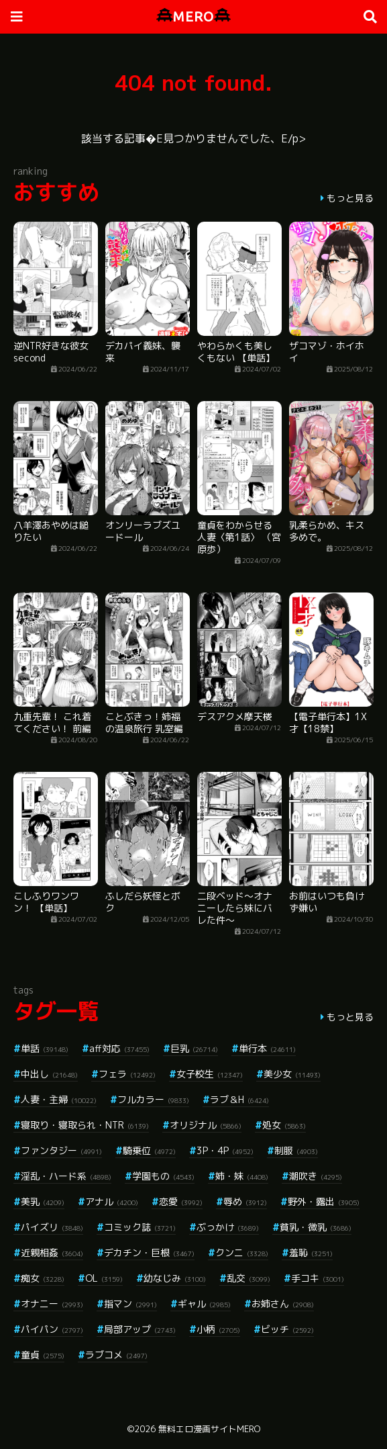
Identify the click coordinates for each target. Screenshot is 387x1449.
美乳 (42, 1201)
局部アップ (140, 1329)
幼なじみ (175, 1278)
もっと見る (350, 197)
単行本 (267, 1048)
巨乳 (194, 1048)
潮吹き (315, 1176)
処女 (284, 1124)
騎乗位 (149, 1150)
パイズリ (52, 1227)
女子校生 (209, 1073)
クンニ (241, 1252)
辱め (245, 1201)
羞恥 (311, 1252)
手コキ (317, 1278)
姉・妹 (241, 1176)
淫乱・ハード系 (66, 1176)
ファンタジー (61, 1150)
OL (104, 1278)
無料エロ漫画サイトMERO (209, 1429)
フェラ (127, 1073)
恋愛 (181, 1201)
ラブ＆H (239, 1099)
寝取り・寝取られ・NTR (85, 1124)
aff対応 (119, 1048)
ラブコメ (116, 1354)
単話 (44, 1048)
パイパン (52, 1329)
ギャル (204, 1303)
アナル (111, 1201)
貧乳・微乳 (315, 1227)
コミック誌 (140, 1227)
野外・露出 (324, 1201)
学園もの (163, 1176)
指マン (130, 1303)
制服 (296, 1150)
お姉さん (283, 1303)
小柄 (218, 1329)
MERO (193, 16)
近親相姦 (52, 1252)
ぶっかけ (228, 1227)
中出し (49, 1073)
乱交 (248, 1278)
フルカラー (153, 1099)
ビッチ (287, 1329)
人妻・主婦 (59, 1099)
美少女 (292, 1073)
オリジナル (205, 1124)
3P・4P (225, 1150)
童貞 (42, 1354)
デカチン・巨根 (149, 1252)
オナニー (52, 1303)
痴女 (42, 1278)
